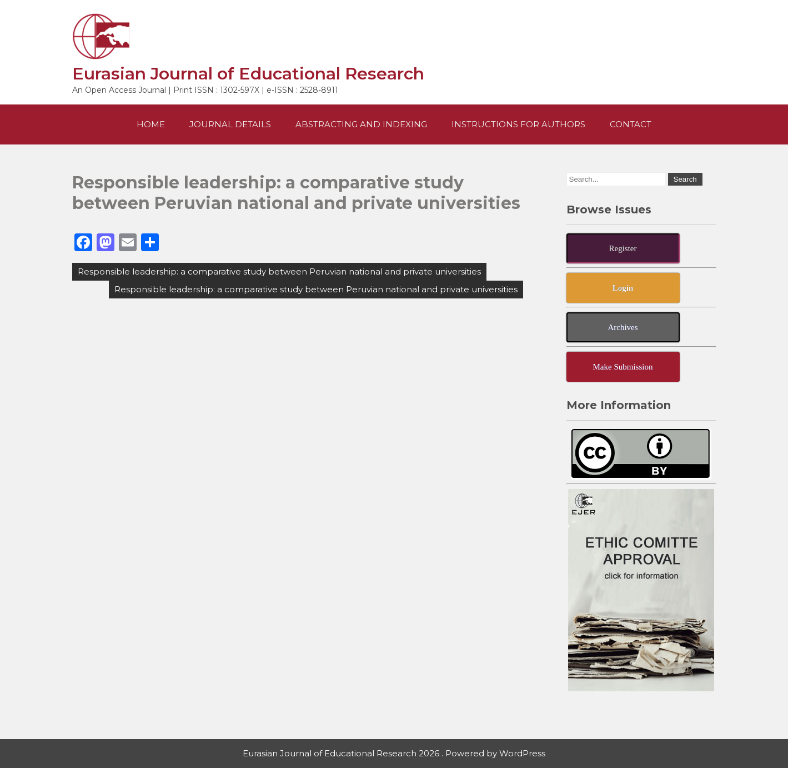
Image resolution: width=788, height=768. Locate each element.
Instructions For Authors (518, 124)
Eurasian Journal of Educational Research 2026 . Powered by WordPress (394, 753)
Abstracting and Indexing (361, 124)
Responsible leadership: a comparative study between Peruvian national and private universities (279, 271)
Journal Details (230, 124)
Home (151, 124)
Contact (630, 124)
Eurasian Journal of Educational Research (248, 73)
